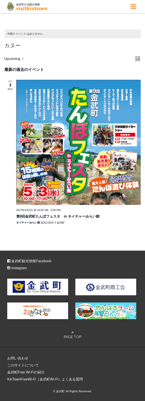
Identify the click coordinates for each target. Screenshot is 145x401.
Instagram (17, 268)
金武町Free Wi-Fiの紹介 (26, 372)
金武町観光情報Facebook (29, 261)
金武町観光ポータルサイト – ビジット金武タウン (27, 6)
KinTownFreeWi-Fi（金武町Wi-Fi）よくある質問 (45, 379)
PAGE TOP (72, 335)
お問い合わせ (17, 358)
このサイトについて (23, 365)
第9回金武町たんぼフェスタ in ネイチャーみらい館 (58, 216)
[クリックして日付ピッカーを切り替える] (14, 59)
